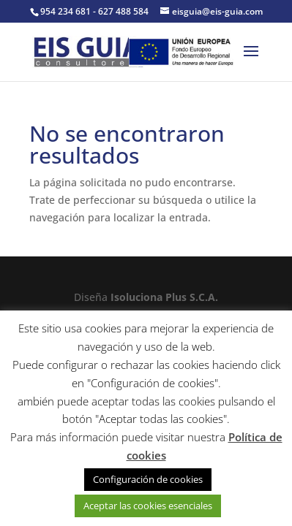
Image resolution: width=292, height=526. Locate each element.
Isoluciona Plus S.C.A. (164, 297)
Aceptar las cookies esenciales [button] (147, 505)
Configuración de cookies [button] (148, 479)
